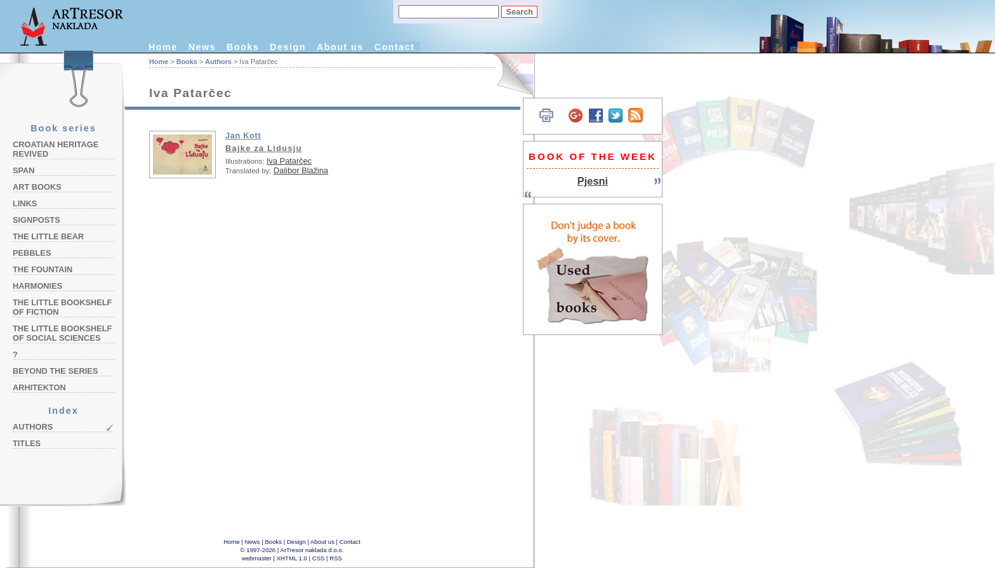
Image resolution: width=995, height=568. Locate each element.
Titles (27, 443)
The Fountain (42, 269)
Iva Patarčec (289, 161)
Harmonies (37, 286)
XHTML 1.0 (292, 558)
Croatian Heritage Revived (55, 149)
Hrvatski (508, 74)
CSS (318, 558)
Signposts (36, 220)
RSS (335, 558)
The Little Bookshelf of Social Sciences (62, 333)
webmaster (257, 558)
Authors (33, 427)
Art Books (37, 187)
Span (24, 170)
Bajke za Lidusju (263, 148)
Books (243, 47)
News (202, 47)
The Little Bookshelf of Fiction (62, 307)
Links (25, 203)
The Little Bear (48, 236)
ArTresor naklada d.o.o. (312, 549)
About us (340, 47)
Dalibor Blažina (300, 170)
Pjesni (592, 181)
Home (163, 47)
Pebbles (32, 253)
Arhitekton (39, 387)
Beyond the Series (55, 371)
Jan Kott (243, 135)
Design (288, 47)
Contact (394, 47)
